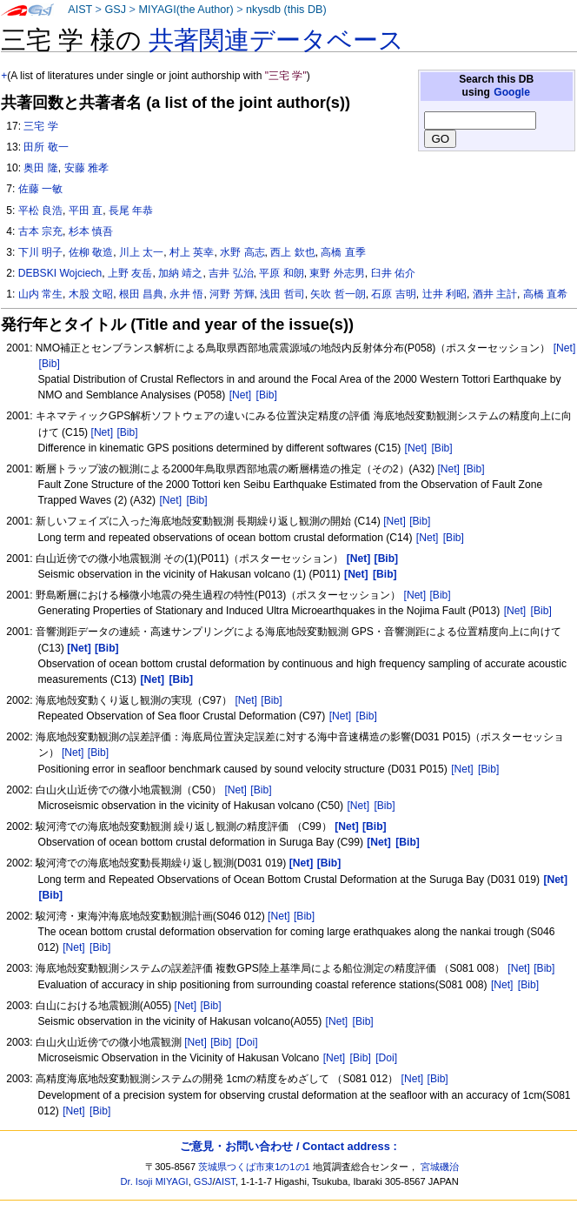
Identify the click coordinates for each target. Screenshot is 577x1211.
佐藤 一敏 (40, 189)
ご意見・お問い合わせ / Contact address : (288, 1146)
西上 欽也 (292, 252)
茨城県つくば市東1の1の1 (254, 1166)
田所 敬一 (45, 147)
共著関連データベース (276, 40)
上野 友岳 (130, 273)
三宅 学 (40, 126)
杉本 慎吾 (91, 231)
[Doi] (247, 1042)
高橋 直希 (545, 294)
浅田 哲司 (282, 294)
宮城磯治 (440, 1166)
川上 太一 (141, 252)
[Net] (565, 348)
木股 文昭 (91, 294)
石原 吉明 (393, 294)
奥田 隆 (40, 168)
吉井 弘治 (231, 273)
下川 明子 (40, 252)
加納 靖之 (180, 273)
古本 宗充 (40, 231)
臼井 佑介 (393, 273)
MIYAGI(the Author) (185, 9)
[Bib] (49, 364)
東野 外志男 (336, 273)
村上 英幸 (191, 252)
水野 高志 (242, 252)
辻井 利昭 (444, 294)
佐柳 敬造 (91, 252)
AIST (80, 9)
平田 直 (86, 210)
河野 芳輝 (231, 294)
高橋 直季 (343, 252)
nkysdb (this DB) (286, 9)
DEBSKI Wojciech (60, 273)
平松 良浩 (40, 210)
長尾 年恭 (131, 210)
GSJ (115, 9)
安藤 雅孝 (86, 168)
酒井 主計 (495, 294)
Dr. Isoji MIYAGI (155, 1181)
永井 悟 (186, 294)
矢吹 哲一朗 (337, 294)
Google (512, 92)
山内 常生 (40, 294)
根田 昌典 (141, 294)
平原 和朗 (281, 273)
